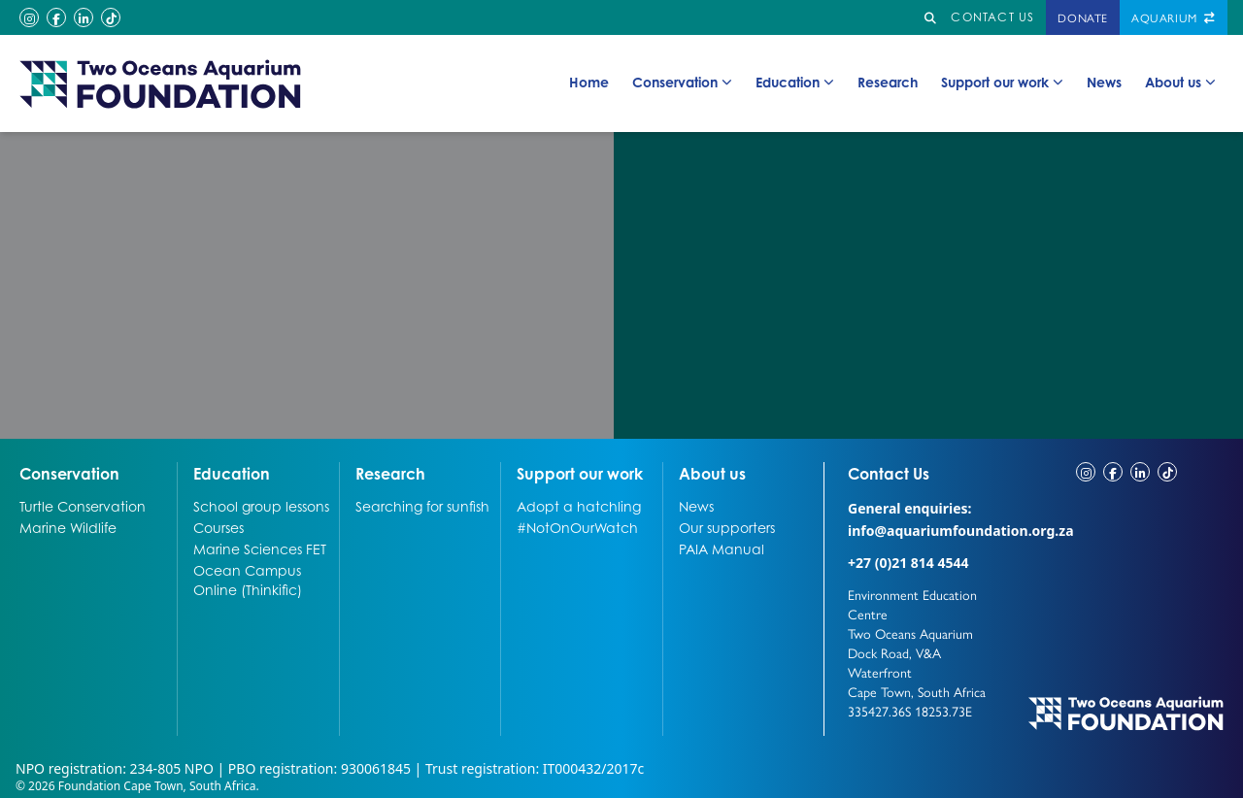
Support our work (1002, 82)
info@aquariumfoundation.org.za (961, 530)
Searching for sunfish (422, 506)
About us (1180, 82)
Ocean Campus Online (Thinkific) (247, 579)
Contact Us (925, 472)
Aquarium (1173, 17)
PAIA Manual (721, 548)
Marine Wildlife (68, 527)
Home (589, 81)
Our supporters (727, 527)
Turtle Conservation (82, 506)
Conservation (682, 82)
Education (795, 82)
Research (887, 81)
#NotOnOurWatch (577, 527)
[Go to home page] (161, 83)
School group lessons (261, 506)
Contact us (992, 17)
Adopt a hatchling (579, 506)
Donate (1083, 17)
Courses (218, 527)
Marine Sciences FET (259, 548)
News (1104, 81)
